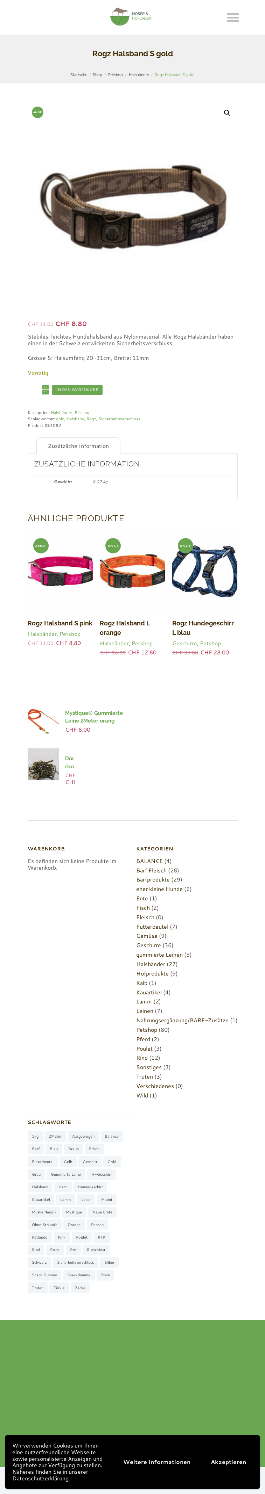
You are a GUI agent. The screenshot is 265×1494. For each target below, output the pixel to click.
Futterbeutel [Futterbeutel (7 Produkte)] (43, 1162)
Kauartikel (149, 992)
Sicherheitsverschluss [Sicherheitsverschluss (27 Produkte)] (75, 1262)
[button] (227, 113)
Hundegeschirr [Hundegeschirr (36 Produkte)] (90, 1187)
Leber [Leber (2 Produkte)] (86, 1199)
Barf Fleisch (151, 870)
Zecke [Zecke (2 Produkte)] (80, 1288)
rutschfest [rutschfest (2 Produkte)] (96, 1250)
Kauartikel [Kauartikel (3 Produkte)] (41, 1199)
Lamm (144, 1001)
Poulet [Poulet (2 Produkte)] (82, 1237)
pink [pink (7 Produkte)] (61, 1237)
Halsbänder (139, 75)
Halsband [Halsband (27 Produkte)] (40, 1187)
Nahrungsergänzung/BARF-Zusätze (182, 1020)
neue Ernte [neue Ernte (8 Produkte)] (102, 1212)
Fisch (143, 908)
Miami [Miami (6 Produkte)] (106, 1199)
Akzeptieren (228, 1462)
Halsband (75, 419)
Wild (142, 1095)
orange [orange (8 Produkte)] (74, 1224)
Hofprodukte (152, 973)
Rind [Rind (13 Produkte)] (36, 1250)
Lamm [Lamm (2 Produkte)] (65, 1199)
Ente (142, 898)
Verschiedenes (155, 1086)
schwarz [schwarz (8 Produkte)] (39, 1262)
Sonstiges (149, 1067)
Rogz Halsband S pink (60, 623)
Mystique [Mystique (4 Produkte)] (74, 1212)
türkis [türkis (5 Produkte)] (59, 1288)
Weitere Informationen (156, 1462)
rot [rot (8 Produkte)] (73, 1250)
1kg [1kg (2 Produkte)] (35, 1136)
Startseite (78, 75)
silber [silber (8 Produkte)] (109, 1262)
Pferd (143, 1039)
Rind (142, 1057)
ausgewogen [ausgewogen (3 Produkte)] (83, 1136)
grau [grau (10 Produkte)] (36, 1174)
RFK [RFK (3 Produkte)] (102, 1237)
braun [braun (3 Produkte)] (73, 1149)
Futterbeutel (152, 926)
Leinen (144, 1011)
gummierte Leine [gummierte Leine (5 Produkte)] (66, 1174)
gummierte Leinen (159, 954)
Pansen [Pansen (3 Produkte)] (97, 1224)
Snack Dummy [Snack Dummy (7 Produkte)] (44, 1275)
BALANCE (149, 861)
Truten (144, 1076)
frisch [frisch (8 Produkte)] (94, 1149)
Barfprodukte (153, 879)
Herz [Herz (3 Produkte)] (62, 1187)
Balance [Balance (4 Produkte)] (112, 1136)
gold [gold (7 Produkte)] (111, 1162)
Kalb (141, 983)
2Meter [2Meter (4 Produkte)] (55, 1136)
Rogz (91, 419)
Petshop (115, 75)
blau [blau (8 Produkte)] (54, 1149)
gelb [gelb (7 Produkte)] (68, 1162)
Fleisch (145, 917)
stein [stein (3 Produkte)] (105, 1275)
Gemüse (147, 935)
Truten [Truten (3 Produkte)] (37, 1288)
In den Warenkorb (77, 389)
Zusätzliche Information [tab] (78, 446)
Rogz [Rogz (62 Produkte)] (55, 1250)
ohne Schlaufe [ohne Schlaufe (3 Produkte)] (44, 1224)
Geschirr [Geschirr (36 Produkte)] (90, 1162)
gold (60, 419)
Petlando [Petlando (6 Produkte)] (40, 1237)
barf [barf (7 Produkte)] (36, 1149)
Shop (97, 75)
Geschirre (184, 643)
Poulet (144, 1048)
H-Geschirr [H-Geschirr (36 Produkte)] (101, 1174)
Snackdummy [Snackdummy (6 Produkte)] (78, 1275)
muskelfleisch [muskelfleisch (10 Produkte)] (44, 1212)
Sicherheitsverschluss (119, 419)
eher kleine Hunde (159, 889)
